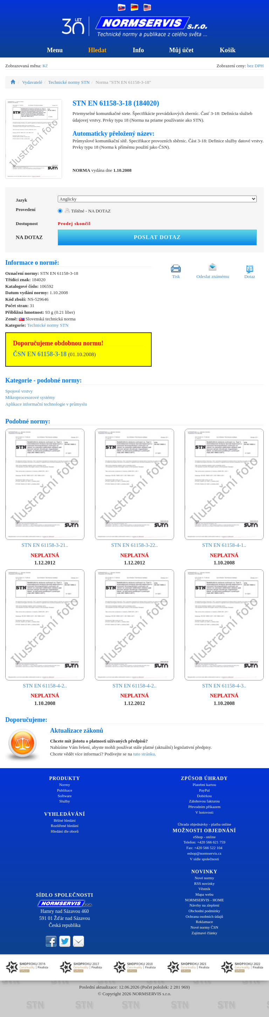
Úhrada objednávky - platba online (204, 824)
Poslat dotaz (157, 237)
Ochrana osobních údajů (204, 916)
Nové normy (204, 878)
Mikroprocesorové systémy (30, 397)
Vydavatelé (32, 82)
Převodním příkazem (204, 807)
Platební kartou (204, 784)
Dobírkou (204, 796)
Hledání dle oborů (64, 831)
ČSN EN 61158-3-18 (40, 354)
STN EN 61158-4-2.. (44, 629)
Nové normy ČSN (204, 927)
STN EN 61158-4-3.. (224, 629)
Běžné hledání (65, 820)
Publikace (64, 790)
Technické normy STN (69, 82)
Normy (64, 784)
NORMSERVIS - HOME (204, 900)
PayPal (204, 790)
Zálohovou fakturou (204, 801)
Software (65, 796)
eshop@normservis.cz (204, 853)
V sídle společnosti (204, 859)
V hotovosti (204, 812)
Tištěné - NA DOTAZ (88, 210)
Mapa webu (204, 894)
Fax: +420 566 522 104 (204, 848)
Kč (45, 65)
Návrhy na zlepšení (204, 905)
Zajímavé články (205, 933)
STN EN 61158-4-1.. (224, 488)
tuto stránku (144, 754)
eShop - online (204, 837)
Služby (64, 801)
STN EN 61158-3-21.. (44, 488)
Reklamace (204, 922)
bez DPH (255, 65)
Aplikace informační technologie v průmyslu (46, 404)
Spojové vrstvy (19, 391)
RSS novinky (204, 883)
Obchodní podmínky (204, 911)
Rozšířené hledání (64, 825)
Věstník (204, 889)
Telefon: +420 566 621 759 (205, 842)
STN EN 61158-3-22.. (134, 488)
